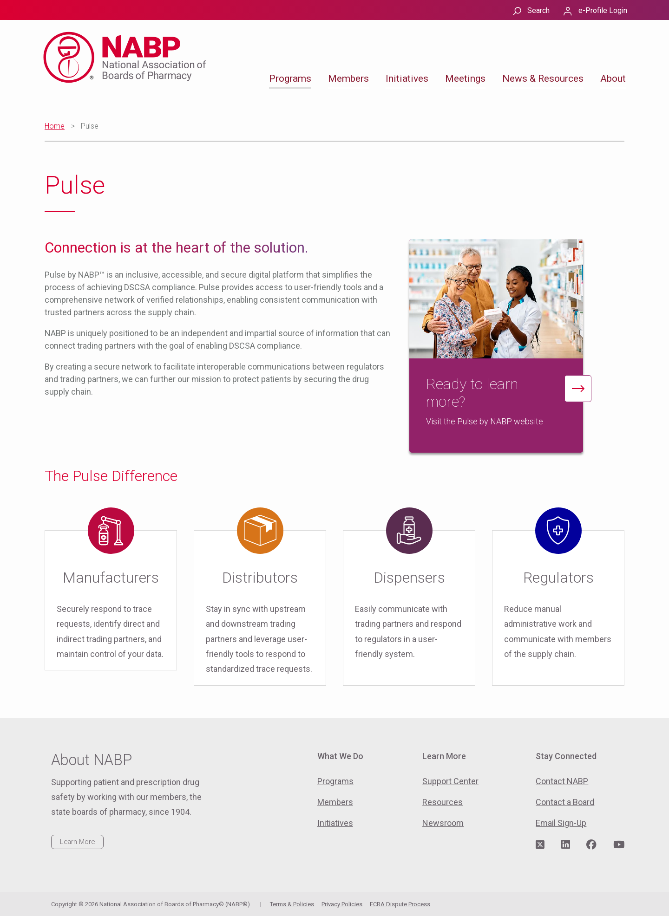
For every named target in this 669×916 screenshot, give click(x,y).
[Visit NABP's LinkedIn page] (565, 845)
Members (348, 78)
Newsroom (443, 823)
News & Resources (543, 78)
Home (55, 126)
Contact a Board (565, 802)
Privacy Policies (341, 904)
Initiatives (407, 78)
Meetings (465, 78)
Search (538, 10)
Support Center (450, 781)
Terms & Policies (292, 904)
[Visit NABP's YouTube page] (618, 845)
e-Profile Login (602, 10)
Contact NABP (562, 781)
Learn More (77, 842)
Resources (442, 802)
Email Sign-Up (561, 823)
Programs (290, 78)
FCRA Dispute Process (400, 904)
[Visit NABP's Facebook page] (591, 845)
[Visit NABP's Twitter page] (540, 845)
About (613, 78)
